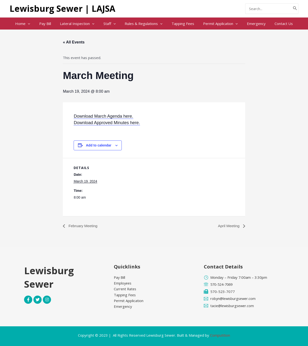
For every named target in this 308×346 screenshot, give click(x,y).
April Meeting (229, 226)
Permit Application (216, 24)
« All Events (73, 42)
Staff (111, 24)
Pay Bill (50, 23)
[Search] (295, 9)
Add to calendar (98, 145)
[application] (35, 24)
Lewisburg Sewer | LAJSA (62, 8)
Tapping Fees (181, 23)
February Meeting (83, 226)
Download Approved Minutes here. (107, 122)
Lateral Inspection (81, 24)
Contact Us (276, 23)
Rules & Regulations (143, 24)
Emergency (250, 23)
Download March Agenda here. (103, 116)
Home (29, 24)
